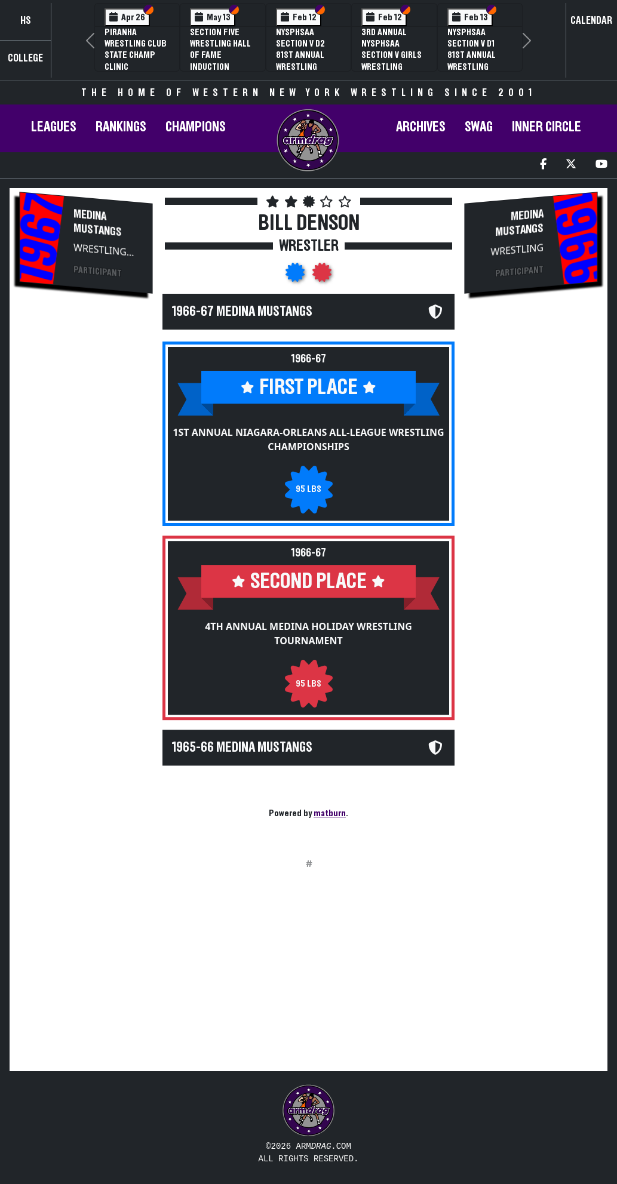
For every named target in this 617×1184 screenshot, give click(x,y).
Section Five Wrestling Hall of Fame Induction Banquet (220, 55)
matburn (330, 813)
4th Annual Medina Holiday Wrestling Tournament (308, 633)
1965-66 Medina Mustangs (242, 747)
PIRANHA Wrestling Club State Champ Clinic (136, 49)
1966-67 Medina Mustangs (242, 312)
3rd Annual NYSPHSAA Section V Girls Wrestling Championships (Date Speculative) (391, 66)
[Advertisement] (86, 505)
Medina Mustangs (97, 223)
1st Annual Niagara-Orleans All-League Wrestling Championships (308, 439)
